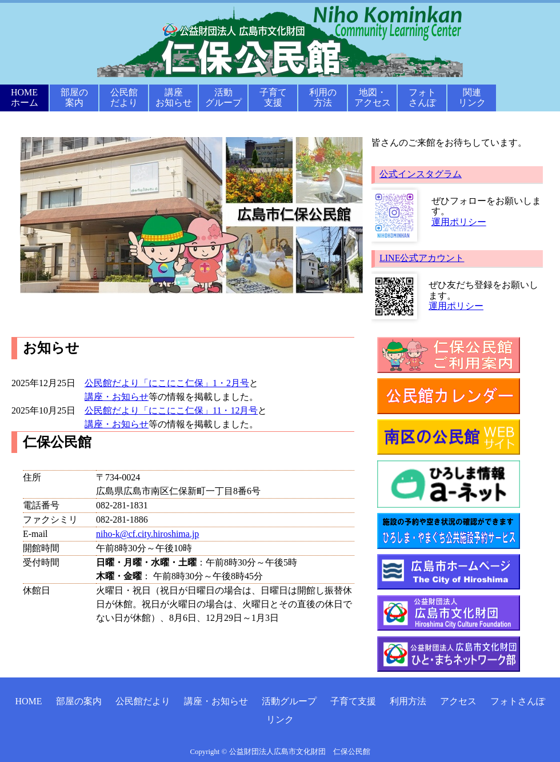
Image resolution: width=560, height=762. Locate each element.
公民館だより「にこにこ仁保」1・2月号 (167, 383)
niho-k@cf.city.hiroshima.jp (147, 534)
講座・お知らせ (117, 397)
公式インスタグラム (420, 174)
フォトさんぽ (422, 97)
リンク (280, 719)
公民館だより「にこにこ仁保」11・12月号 (171, 410)
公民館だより (124, 97)
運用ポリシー (458, 222)
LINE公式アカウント (421, 258)
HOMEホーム (24, 97)
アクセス (458, 701)
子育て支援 (273, 97)
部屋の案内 (74, 97)
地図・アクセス (372, 97)
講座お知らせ (173, 97)
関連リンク (472, 97)
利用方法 (408, 701)
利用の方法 (323, 97)
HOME (28, 701)
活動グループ (223, 97)
